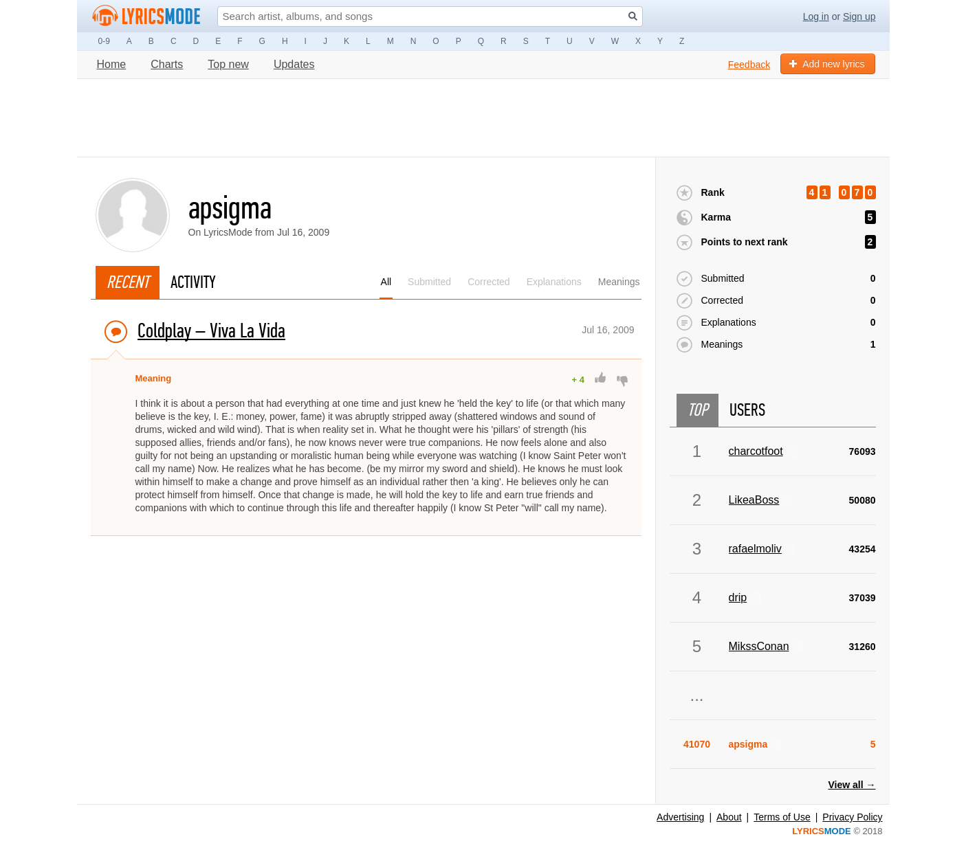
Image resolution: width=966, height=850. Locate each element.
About (729, 817)
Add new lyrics (826, 63)
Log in (816, 16)
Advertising (680, 817)
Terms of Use (782, 817)
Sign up (859, 16)
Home (112, 64)
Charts (167, 64)
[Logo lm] (146, 16)
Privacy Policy (852, 817)
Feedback (749, 64)
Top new (228, 64)
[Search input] (430, 16)
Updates (294, 64)
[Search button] (633, 16)
